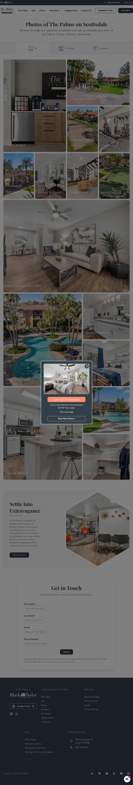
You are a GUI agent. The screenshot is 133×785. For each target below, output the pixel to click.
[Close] (87, 366)
